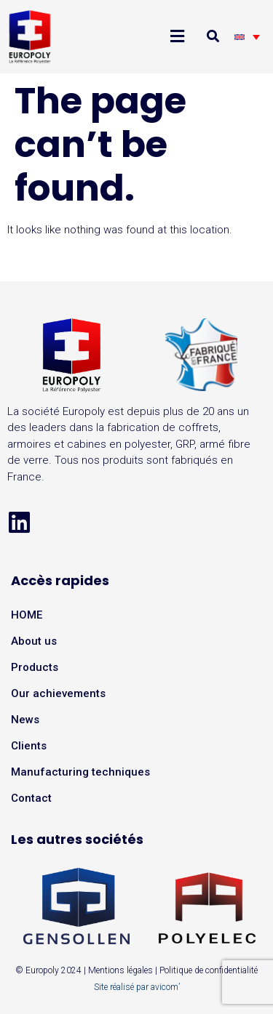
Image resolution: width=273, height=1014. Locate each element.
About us (34, 641)
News (25, 719)
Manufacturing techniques (80, 771)
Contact (31, 798)
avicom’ (165, 987)
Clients (29, 745)
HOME (26, 614)
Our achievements (58, 693)
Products (34, 667)
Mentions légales (120, 970)
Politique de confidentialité (208, 970)
